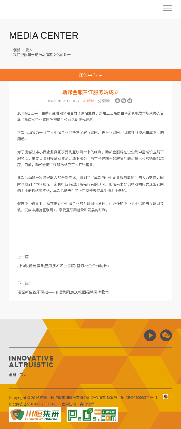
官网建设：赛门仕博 (78, 403)
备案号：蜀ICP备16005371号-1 (131, 397)
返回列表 (89, 100)
